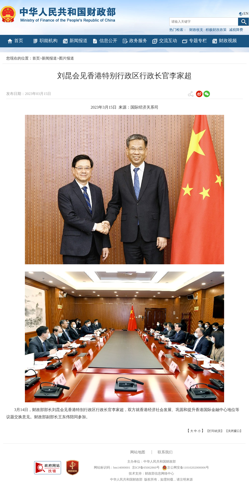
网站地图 (137, 452)
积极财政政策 (216, 30)
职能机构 (45, 41)
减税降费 (236, 30)
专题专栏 (194, 41)
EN (246, 13)
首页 (15, 41)
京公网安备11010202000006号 (185, 467)
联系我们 (165, 452)
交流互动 (164, 41)
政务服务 (134, 41)
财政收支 (196, 30)
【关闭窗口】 (234, 431)
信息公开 (104, 41)
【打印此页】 (215, 431)
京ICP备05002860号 (146, 467)
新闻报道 (74, 41)
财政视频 (224, 41)
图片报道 (66, 58)
